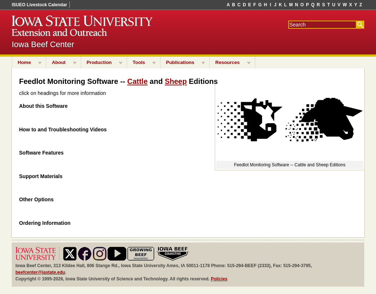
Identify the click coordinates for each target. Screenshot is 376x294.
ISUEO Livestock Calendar (39, 4)
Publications (180, 62)
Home (24, 62)
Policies (219, 278)
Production (99, 62)
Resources (227, 62)
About (59, 62)
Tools (139, 62)
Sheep (176, 81)
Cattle (137, 81)
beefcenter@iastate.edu (40, 272)
